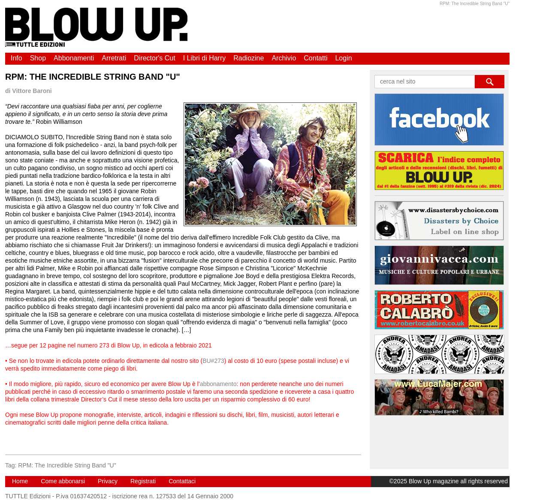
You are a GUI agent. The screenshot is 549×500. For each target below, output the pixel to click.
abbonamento (218, 383)
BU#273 (213, 360)
